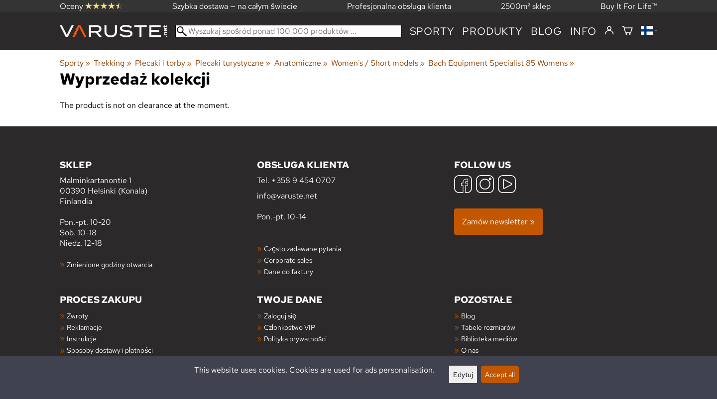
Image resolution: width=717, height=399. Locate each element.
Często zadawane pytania (302, 248)
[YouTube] (507, 185)
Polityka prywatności (295, 338)
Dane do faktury (288, 271)
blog (546, 31)
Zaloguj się (280, 315)
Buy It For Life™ (628, 6)
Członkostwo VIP (289, 327)
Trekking (112, 63)
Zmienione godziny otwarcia (109, 264)
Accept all (500, 374)
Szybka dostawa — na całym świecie (234, 6)
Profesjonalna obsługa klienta (399, 6)
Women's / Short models (378, 63)
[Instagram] (485, 185)
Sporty (432, 31)
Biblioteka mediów (489, 338)
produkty (492, 31)
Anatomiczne (301, 63)
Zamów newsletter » (498, 221)
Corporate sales (288, 260)
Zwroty (77, 315)
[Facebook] (463, 185)
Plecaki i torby (163, 63)
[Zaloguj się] (609, 31)
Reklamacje (84, 327)
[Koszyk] (627, 31)
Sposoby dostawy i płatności (110, 350)
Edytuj (463, 374)
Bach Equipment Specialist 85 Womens (501, 63)
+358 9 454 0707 (303, 180)
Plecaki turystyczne (232, 63)
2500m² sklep (526, 6)
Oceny (91, 6)
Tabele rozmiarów (488, 327)
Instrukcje (82, 338)
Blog (468, 315)
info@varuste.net (287, 196)
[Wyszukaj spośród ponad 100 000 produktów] (288, 31)
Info (583, 31)
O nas (469, 350)
